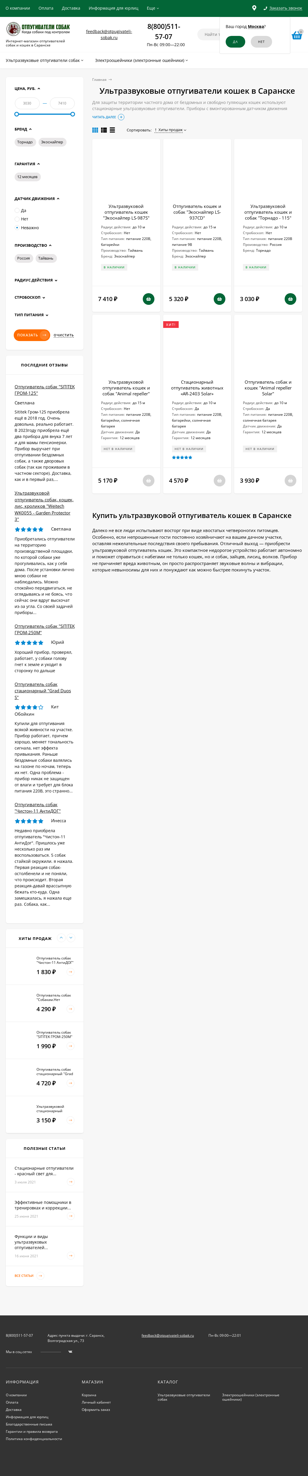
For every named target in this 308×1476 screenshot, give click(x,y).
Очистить (64, 335)
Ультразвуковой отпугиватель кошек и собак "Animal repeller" (126, 388)
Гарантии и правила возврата (32, 1431)
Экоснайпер (52, 142)
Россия (23, 258)
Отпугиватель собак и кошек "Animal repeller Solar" (268, 388)
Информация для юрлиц (113, 8)
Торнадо (25, 142)
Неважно (27, 227)
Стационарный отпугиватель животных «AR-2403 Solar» (197, 388)
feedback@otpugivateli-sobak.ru (168, 1335)
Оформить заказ (96, 1409)
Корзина (89, 1394)
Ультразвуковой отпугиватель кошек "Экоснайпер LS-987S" (126, 212)
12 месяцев (27, 176)
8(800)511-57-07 (19, 1335)
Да (20, 210)
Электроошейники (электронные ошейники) (250, 1397)
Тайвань (45, 258)
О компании (18, 8)
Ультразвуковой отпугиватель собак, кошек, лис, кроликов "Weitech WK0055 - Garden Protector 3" (44, 506)
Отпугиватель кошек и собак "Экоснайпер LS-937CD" (197, 212)
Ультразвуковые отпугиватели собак (184, 1397)
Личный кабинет (96, 1402)
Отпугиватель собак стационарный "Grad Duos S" (43, 690)
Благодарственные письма (29, 1424)
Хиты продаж (168, 129)
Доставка (71, 8)
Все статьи (29, 1276)
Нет (21, 219)
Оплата (46, 8)
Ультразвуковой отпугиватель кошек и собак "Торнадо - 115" (268, 212)
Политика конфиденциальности (34, 1438)
